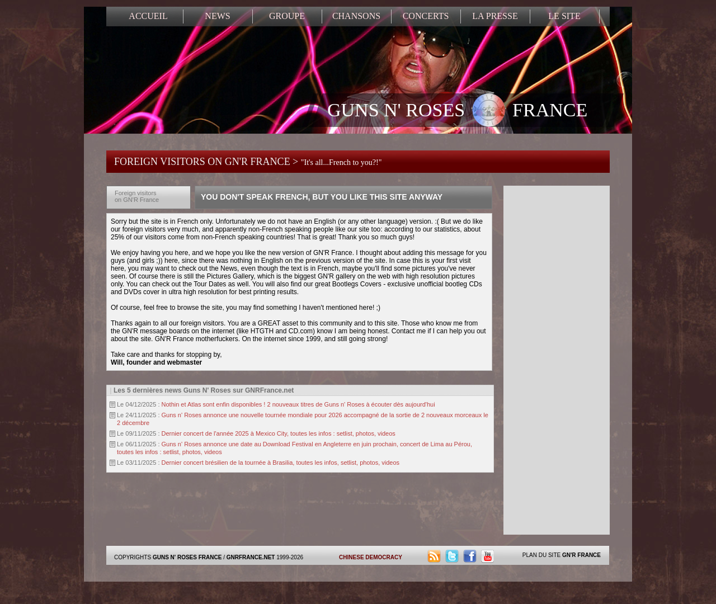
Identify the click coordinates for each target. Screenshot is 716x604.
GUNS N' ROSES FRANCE (457, 111)
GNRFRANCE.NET (251, 557)
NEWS (217, 16)
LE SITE (564, 16)
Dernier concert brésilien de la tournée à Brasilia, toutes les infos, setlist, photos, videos (281, 462)
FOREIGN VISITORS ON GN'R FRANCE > (247, 161)
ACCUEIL (148, 16)
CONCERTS (426, 16)
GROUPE (287, 16)
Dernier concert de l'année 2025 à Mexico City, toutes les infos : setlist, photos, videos (278, 433)
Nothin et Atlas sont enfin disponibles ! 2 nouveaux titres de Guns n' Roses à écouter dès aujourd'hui (298, 404)
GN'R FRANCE (581, 555)
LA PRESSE (494, 16)
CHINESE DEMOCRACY (370, 557)
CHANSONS (356, 16)
